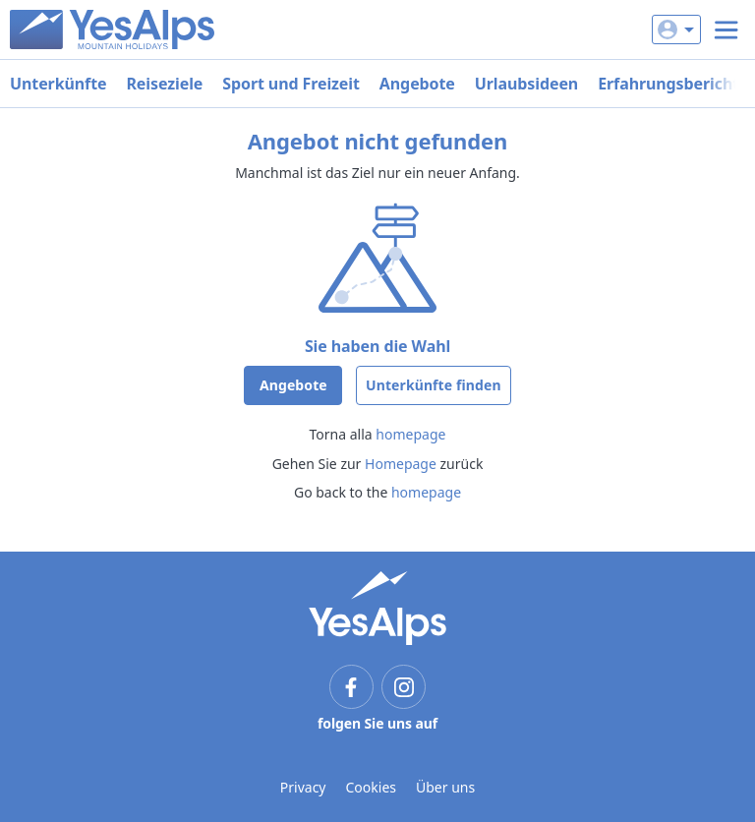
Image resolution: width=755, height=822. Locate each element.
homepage (410, 434)
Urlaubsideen (526, 83)
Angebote (417, 83)
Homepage (400, 463)
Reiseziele (164, 83)
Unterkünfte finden (433, 385)
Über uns (445, 787)
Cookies (371, 787)
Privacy (303, 787)
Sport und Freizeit (291, 83)
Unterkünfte (58, 83)
